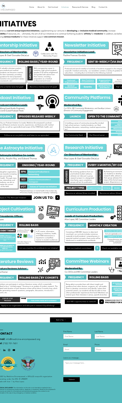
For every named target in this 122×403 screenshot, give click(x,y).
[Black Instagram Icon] (9, 350)
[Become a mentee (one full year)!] (43, 86)
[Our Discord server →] (98, 135)
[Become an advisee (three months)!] (80, 193)
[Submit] (71, 379)
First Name (67, 331)
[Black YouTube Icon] (13, 350)
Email (65, 344)
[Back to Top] (61, 319)
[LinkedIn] (4, 350)
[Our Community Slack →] (75, 135)
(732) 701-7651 (10, 343)
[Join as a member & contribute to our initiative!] (38, 248)
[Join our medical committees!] (79, 248)
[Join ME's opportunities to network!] (81, 301)
